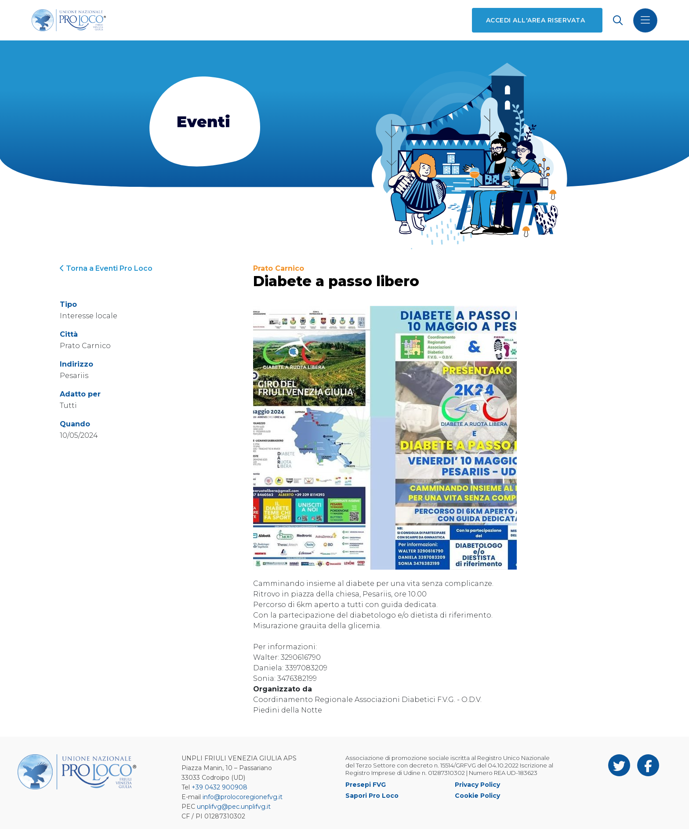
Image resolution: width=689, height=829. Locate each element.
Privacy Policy (477, 785)
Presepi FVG (365, 785)
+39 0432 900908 (219, 787)
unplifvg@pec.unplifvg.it (234, 807)
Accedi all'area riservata (535, 20)
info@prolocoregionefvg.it (243, 797)
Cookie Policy (477, 796)
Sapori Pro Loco (372, 796)
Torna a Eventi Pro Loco (106, 268)
